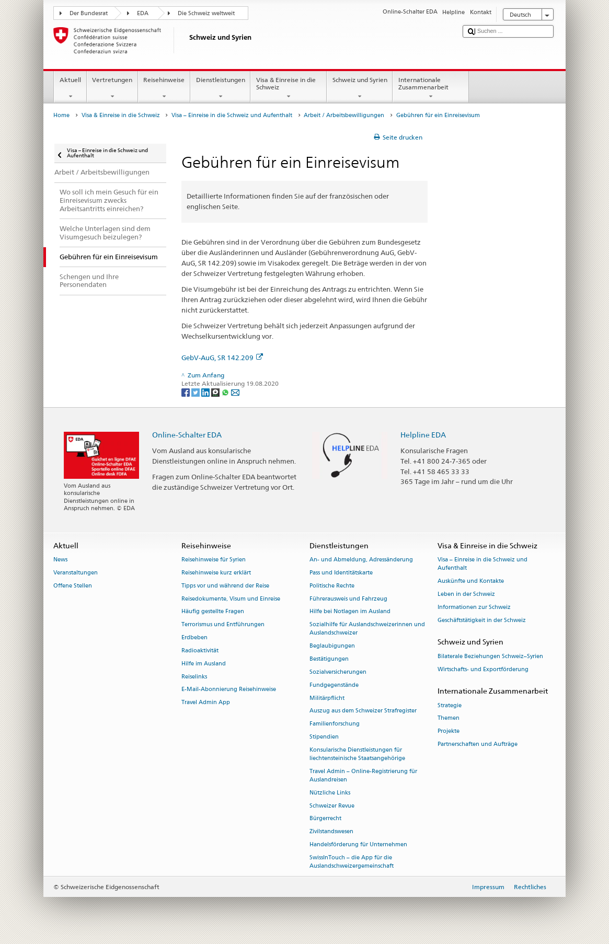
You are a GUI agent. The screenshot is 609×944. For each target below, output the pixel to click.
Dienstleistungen (220, 88)
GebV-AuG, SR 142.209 (222, 357)
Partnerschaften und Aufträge (478, 744)
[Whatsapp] (226, 392)
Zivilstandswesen (331, 831)
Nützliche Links (329, 792)
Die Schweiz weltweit (206, 13)
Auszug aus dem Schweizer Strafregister (363, 711)
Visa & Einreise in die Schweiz (288, 88)
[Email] (235, 392)
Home (61, 115)
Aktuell (70, 88)
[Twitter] (196, 392)
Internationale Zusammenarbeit (430, 88)
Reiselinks (194, 676)
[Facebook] (186, 392)
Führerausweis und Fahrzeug (348, 598)
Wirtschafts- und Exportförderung (483, 669)
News (60, 560)
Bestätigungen (329, 659)
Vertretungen (112, 88)
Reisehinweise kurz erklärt (216, 572)
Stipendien (324, 736)
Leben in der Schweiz (466, 594)
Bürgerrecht (325, 818)
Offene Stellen (72, 585)
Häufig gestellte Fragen (212, 611)
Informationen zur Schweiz (474, 607)
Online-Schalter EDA (187, 434)
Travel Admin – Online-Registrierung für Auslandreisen (363, 775)
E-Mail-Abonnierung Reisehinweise (228, 689)
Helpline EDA (423, 434)
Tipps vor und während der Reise (225, 585)
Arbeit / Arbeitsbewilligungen (344, 115)
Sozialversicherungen (337, 672)
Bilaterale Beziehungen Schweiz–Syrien (490, 656)
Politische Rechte (331, 585)
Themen (448, 718)
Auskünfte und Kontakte (471, 581)
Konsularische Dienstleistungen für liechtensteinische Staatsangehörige (357, 754)
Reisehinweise (164, 88)
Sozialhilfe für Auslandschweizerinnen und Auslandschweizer (367, 629)
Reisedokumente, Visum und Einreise (230, 598)
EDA (142, 13)
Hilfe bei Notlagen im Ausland (349, 611)
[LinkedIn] (206, 392)
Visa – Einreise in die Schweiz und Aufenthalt (231, 115)
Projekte (448, 731)
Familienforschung (334, 724)
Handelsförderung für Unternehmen (358, 844)
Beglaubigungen (332, 646)
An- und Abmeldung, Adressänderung (361, 560)
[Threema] (216, 392)
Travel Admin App (205, 702)
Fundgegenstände (334, 685)
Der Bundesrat (89, 13)
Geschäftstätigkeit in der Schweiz (482, 620)
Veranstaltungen (75, 572)
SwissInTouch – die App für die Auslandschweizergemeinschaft (351, 861)
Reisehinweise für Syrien (213, 560)
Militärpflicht (326, 698)
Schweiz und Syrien (359, 88)
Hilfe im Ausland (203, 663)
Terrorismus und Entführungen (223, 624)
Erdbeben (194, 638)
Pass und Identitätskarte (341, 572)
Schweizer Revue (331, 805)
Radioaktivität (200, 650)
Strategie (450, 705)
